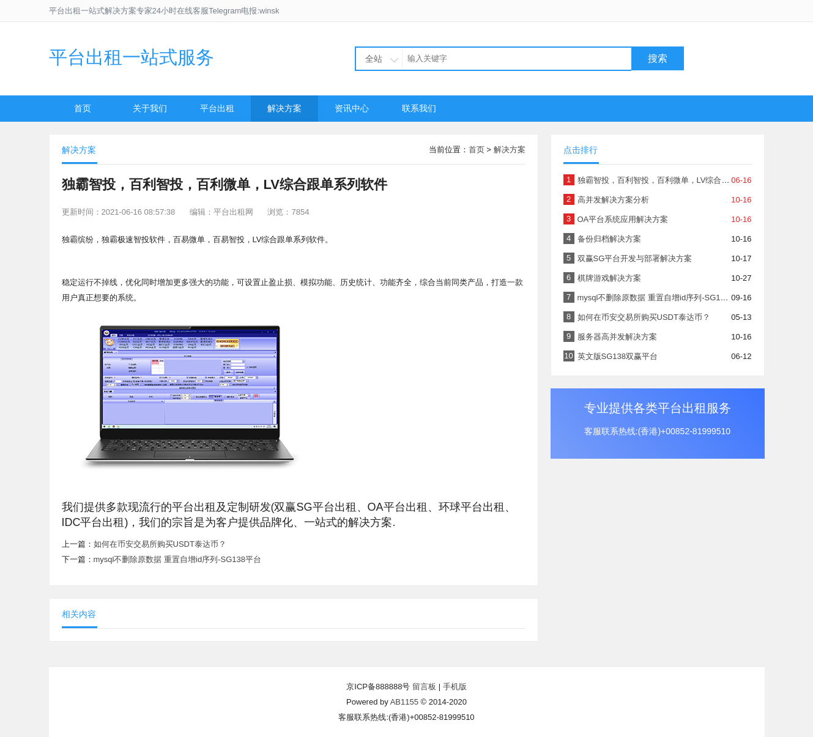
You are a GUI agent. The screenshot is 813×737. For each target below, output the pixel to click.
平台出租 (217, 108)
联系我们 (419, 108)
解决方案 (284, 108)
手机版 (455, 686)
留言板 (424, 686)
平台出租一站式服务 (131, 57)
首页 (82, 108)
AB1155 (404, 701)
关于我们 (150, 108)
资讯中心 (352, 108)
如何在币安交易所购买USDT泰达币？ (160, 544)
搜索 (657, 58)
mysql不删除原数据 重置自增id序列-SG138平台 (177, 559)
